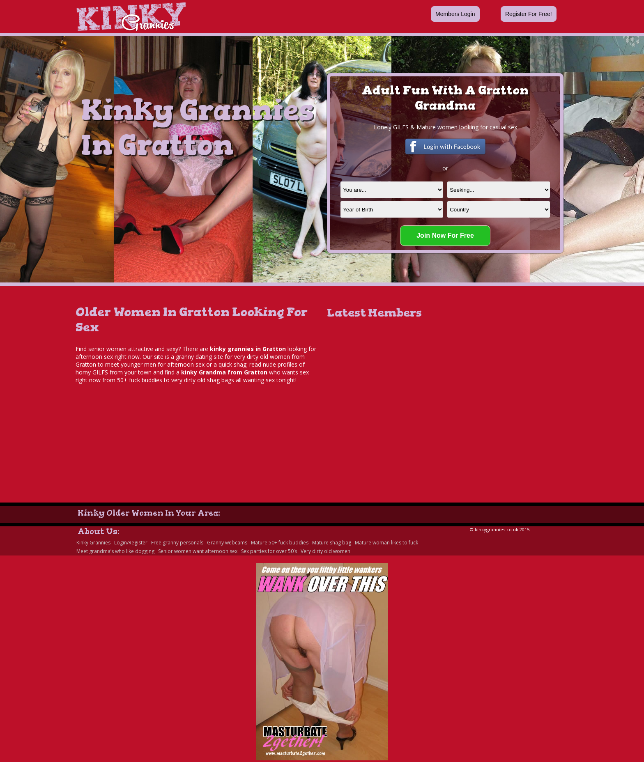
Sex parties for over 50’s (269, 551)
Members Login (455, 14)
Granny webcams (227, 542)
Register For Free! (528, 14)
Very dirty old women (325, 551)
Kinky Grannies (93, 542)
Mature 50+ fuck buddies (279, 542)
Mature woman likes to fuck (386, 542)
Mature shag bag (331, 542)
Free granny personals (177, 542)
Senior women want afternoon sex (197, 551)
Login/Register (130, 542)
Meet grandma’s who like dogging (115, 551)
